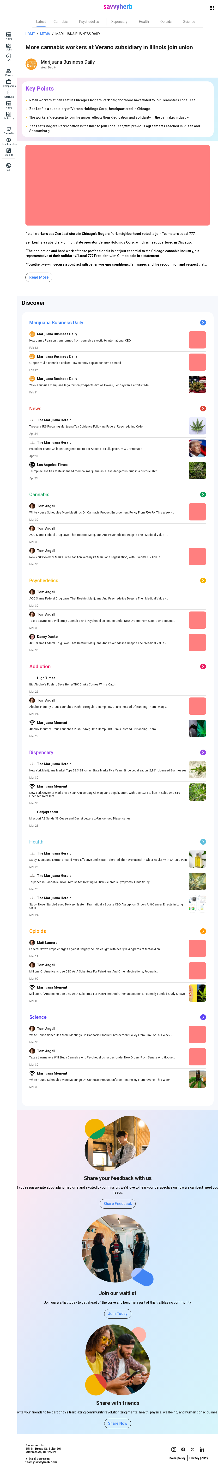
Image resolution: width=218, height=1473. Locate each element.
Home (30, 34)
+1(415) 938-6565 (37, 1459)
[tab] (41, 21)
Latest (41, 22)
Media (45, 34)
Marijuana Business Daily (77, 34)
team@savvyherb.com (41, 1462)
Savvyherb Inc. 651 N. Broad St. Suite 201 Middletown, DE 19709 (43, 1449)
